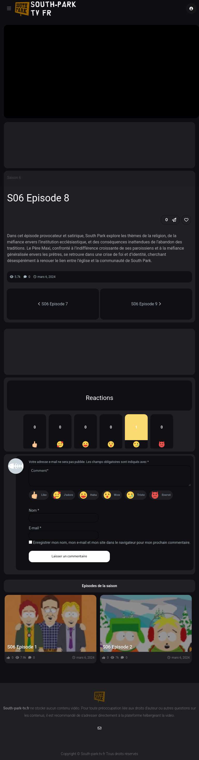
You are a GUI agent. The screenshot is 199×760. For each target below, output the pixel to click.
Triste (141, 495)
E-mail (35, 528)
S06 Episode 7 (53, 303)
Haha (93, 495)
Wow (117, 495)
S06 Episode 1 (22, 647)
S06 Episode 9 (146, 303)
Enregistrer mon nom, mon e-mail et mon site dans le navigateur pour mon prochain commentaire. (111, 542)
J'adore (68, 495)
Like (44, 495)
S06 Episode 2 (117, 647)
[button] (170, 219)
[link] (186, 219)
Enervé (166, 495)
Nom (34, 510)
